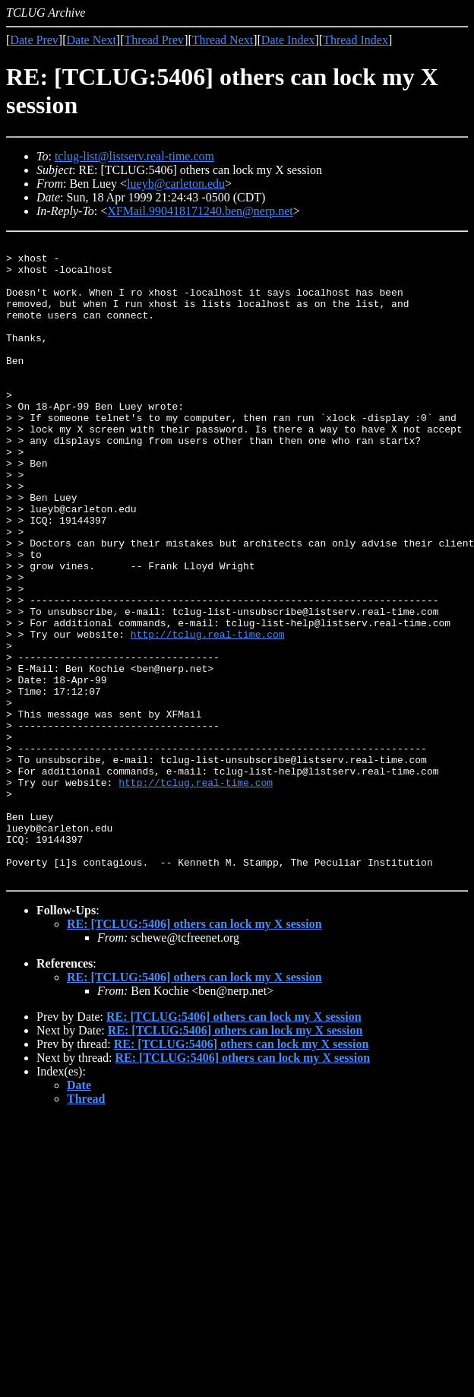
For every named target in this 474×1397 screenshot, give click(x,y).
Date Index (288, 39)
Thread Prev (154, 39)
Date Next (91, 39)
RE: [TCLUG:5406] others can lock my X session (194, 1051)
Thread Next (222, 39)
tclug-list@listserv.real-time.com (134, 156)
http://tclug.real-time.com (208, 714)
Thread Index (355, 39)
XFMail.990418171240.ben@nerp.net (199, 210)
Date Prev (34, 39)
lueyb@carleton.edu (176, 183)
